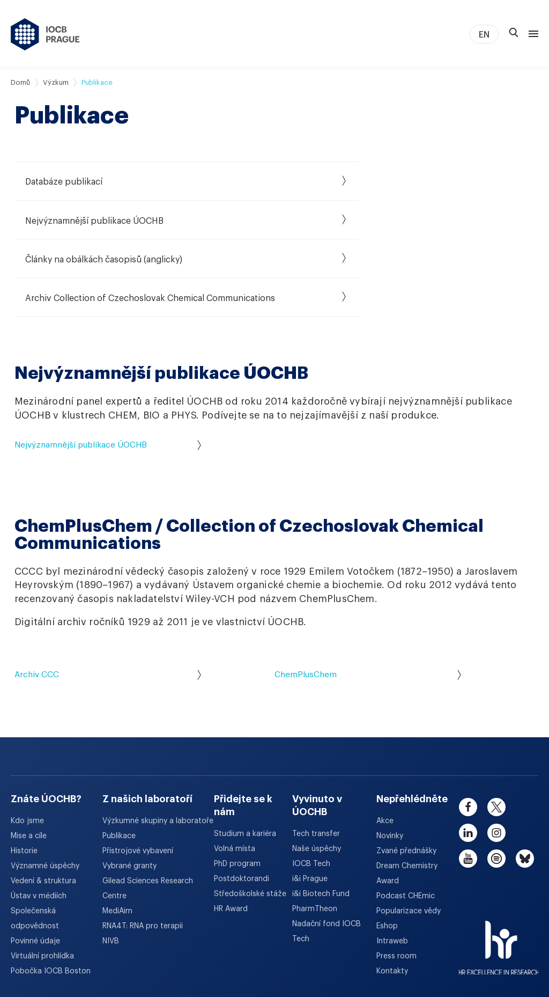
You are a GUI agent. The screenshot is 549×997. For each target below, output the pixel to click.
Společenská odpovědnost (35, 846)
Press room (396, 884)
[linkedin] (468, 761)
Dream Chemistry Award (406, 801)
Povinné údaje (35, 869)
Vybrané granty (129, 794)
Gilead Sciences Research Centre (147, 816)
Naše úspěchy (316, 777)
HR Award (231, 837)
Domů (20, 82)
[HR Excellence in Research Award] (499, 869)
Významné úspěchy (45, 794)
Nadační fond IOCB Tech (326, 859)
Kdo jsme (27, 749)
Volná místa (234, 777)
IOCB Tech (311, 792)
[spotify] (496, 787)
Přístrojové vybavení (137, 779)
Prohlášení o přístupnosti (396, 948)
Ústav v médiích (38, 824)
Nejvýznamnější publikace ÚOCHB (107, 373)
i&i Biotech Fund (321, 822)
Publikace (119, 764)
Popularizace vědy (408, 839)
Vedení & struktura (43, 809)
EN (484, 35)
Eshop (387, 854)
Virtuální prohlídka (42, 884)
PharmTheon (314, 837)
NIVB (110, 869)
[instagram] (496, 761)
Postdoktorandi (241, 807)
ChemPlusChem (367, 603)
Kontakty (392, 899)
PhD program (237, 792)
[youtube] (468, 787)
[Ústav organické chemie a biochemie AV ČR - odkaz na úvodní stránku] (45, 34)
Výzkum (56, 82)
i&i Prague (310, 807)
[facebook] (468, 735)
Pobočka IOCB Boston (51, 899)
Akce (385, 749)
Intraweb (392, 869)
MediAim (117, 839)
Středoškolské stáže (250, 822)
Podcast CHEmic (405, 824)
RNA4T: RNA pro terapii (142, 854)
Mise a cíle (29, 764)
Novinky (389, 764)
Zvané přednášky (406, 779)
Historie (24, 779)
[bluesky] (525, 787)
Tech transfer (316, 762)
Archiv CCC (107, 603)
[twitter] (496, 735)
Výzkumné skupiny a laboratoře (157, 749)
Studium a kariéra (245, 762)
